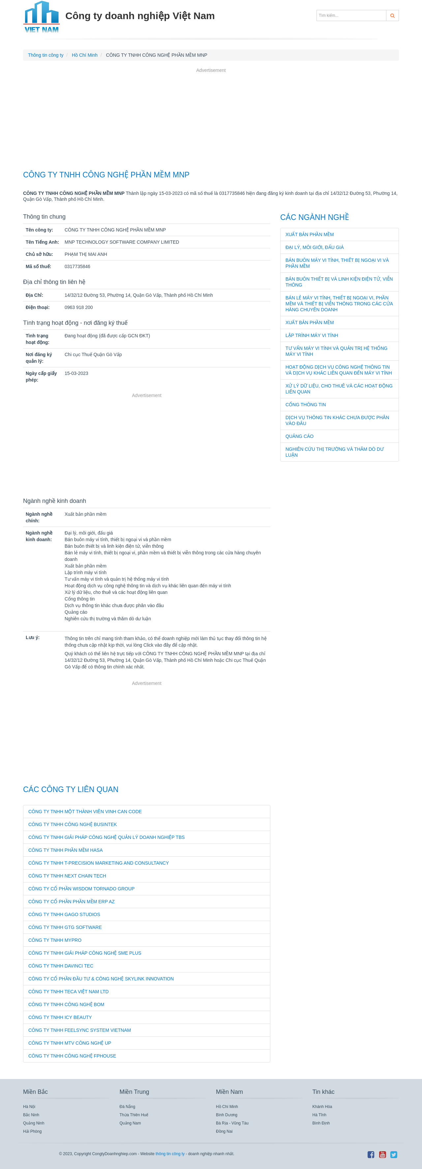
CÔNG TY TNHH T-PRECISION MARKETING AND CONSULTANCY (98, 863)
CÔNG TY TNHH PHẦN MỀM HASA (65, 850)
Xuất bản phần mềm (310, 234)
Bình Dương (226, 1115)
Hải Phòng (32, 1131)
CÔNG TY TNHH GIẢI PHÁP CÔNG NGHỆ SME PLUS (84, 953)
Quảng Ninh (33, 1123)
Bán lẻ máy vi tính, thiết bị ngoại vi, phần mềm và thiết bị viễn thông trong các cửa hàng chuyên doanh (339, 303)
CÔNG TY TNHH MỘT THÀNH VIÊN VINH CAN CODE (85, 811)
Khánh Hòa (322, 1106)
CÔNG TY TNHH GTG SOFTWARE (65, 927)
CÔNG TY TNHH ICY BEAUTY (60, 1017)
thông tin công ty (170, 1154)
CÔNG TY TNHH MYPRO (54, 940)
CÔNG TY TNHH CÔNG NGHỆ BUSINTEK (72, 824)
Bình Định (321, 1123)
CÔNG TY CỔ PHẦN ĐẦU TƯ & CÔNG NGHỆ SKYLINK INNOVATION (101, 978)
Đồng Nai (224, 1131)
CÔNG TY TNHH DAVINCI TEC (60, 966)
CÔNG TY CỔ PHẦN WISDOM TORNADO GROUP (81, 888)
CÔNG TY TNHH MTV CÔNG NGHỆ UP (69, 1043)
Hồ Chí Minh (227, 1106)
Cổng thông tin (306, 404)
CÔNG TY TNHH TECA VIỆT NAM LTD (68, 991)
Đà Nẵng (128, 1106)
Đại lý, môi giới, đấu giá (315, 247)
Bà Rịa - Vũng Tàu (232, 1123)
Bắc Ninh (31, 1115)
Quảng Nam (130, 1123)
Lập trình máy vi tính (312, 335)
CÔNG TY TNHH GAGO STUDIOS (64, 914)
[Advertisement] (211, 120)
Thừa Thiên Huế (134, 1115)
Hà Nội (29, 1106)
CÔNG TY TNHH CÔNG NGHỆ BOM (66, 1004)
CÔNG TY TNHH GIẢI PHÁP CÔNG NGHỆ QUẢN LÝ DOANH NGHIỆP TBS (106, 837)
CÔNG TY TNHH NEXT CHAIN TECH (67, 875)
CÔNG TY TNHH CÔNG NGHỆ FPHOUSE (72, 1056)
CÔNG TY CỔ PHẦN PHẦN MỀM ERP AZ (71, 901)
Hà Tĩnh (319, 1115)
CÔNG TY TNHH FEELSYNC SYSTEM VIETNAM (79, 1030)
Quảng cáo (300, 436)
